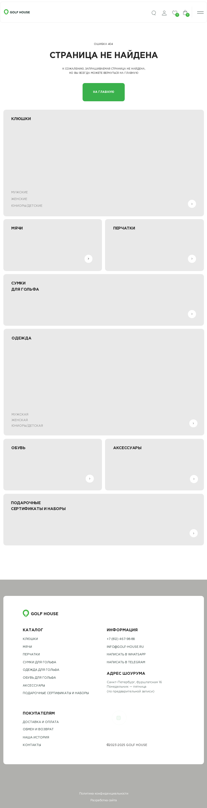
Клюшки (30, 639)
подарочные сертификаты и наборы (56, 693)
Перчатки (31, 654)
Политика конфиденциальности (103, 793)
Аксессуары (34, 685)
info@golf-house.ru (125, 647)
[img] (153, 13)
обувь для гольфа (39, 677)
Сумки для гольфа (39, 662)
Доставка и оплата (41, 722)
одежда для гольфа (41, 670)
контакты (32, 745)
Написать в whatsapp (126, 654)
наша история (36, 737)
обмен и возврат (38, 729)
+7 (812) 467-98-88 (121, 639)
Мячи (27, 647)
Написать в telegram (126, 662)
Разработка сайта (103, 800)
